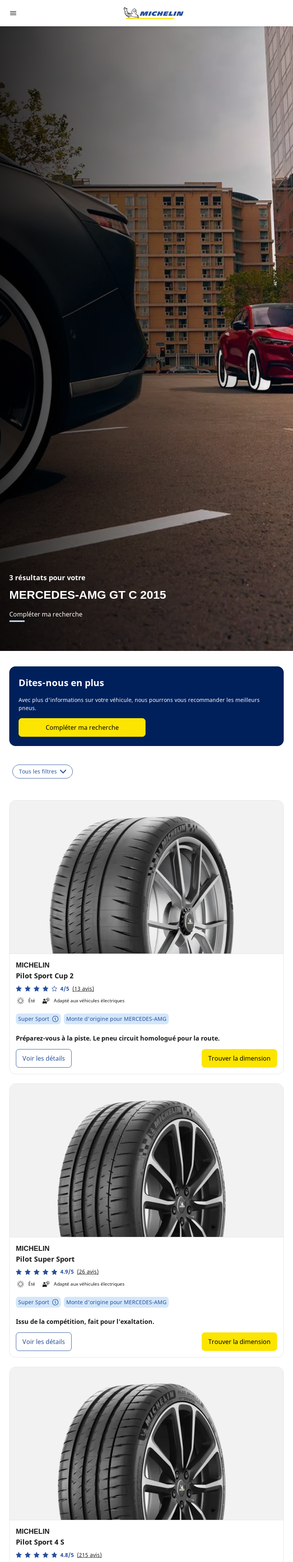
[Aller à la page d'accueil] (154, 13)
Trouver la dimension (239, 1058)
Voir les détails (43, 1058)
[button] (55, 988)
